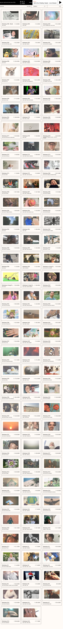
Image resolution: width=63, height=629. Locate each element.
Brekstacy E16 (26, 621)
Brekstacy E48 (5, 322)
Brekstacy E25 (26, 490)
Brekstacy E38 (46, 378)
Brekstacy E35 (26, 397)
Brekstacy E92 (26, 42)
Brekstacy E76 (26, 136)
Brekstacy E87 (5, 80)
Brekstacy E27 (46, 453)
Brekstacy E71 (5, 173)
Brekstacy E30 (26, 434)
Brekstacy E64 (26, 210)
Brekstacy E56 (5, 266)
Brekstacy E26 (5, 490)
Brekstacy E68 (46, 173)
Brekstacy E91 (46, 42)
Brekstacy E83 (26, 98)
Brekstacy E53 (46, 285)
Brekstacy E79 (26, 117)
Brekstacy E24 (46, 490)
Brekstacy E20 (5, 527)
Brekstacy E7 (46, 602)
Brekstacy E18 (46, 527)
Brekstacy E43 (5, 360)
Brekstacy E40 (5, 378)
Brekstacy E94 (46, 24)
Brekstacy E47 (5, 341)
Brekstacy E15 (5, 621)
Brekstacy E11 (26, 602)
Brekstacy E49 (26, 341)
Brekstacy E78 (46, 136)
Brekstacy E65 (5, 210)
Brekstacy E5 (5, 583)
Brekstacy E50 (46, 304)
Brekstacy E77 (5, 136)
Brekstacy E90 (5, 61)
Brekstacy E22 (46, 509)
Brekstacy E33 (5, 416)
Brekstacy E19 (26, 527)
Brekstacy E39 (26, 378)
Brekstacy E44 (46, 322)
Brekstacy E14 (5, 472)
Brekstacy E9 (46, 583)
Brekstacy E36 (5, 397)
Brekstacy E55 (26, 266)
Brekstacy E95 (26, 24)
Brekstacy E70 (26, 173)
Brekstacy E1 (26, 546)
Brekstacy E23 (5, 509)
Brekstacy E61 (26, 229)
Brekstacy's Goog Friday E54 (49, 266)
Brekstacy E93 (5, 42)
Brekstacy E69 (5, 192)
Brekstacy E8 (26, 583)
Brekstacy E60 (46, 229)
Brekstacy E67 (26, 192)
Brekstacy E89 (26, 61)
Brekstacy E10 (5, 602)
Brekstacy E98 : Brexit (7, 24)
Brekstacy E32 (46, 416)
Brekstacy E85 (46, 80)
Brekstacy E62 (5, 229)
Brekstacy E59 (5, 248)
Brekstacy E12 (46, 472)
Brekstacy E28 (26, 453)
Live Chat (29, 6)
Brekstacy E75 (5, 154)
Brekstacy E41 (46, 360)
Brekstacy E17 (5, 546)
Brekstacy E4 (26, 565)
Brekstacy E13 (26, 472)
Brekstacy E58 (26, 248)
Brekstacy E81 (5, 117)
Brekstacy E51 (26, 304)
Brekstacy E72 (46, 154)
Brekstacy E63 (46, 210)
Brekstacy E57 (46, 248)
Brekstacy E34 (46, 397)
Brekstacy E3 (5, 565)
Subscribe (2, 6)
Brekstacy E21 (26, 509)
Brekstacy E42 (26, 360)
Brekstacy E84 (5, 98)
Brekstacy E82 (46, 98)
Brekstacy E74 (26, 154)
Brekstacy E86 (26, 80)
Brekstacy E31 (5, 434)
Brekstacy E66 (46, 192)
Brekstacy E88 (46, 61)
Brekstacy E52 (5, 304)
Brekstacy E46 (46, 341)
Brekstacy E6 (46, 565)
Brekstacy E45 (26, 322)
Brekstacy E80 (46, 117)
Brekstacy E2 (46, 546)
